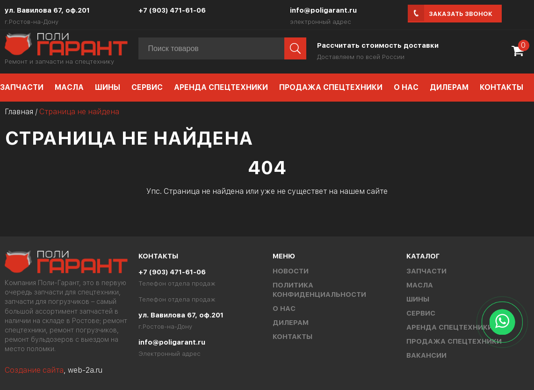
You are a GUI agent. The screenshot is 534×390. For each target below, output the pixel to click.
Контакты (501, 87)
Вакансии (426, 355)
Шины (107, 87)
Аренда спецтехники (221, 87)
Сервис (147, 87)
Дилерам (449, 87)
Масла (69, 87)
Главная (19, 111)
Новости (291, 271)
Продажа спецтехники (330, 87)
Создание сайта (34, 370)
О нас (406, 87)
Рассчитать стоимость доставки (378, 45)
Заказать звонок (460, 13)
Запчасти (426, 271)
